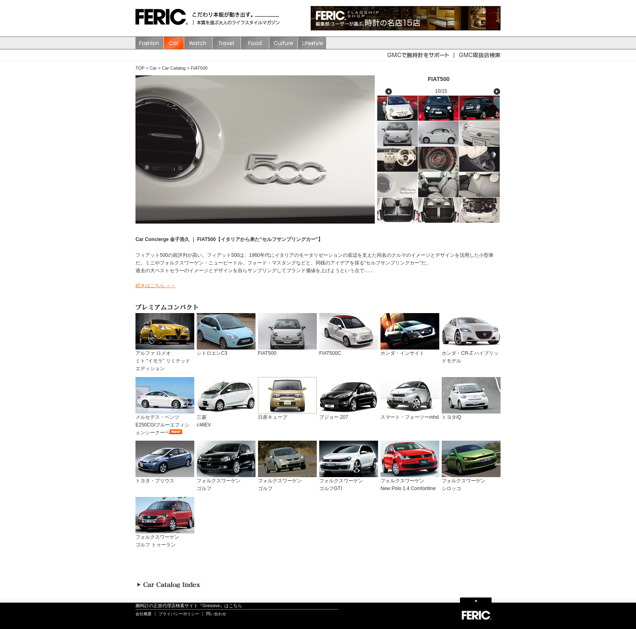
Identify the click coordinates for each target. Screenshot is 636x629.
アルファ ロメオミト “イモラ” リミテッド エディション (164, 358)
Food (255, 43)
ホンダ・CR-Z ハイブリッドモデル (471, 354)
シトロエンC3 (226, 350)
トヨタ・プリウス (164, 478)
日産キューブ (287, 414)
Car (174, 43)
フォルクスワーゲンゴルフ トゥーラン (164, 538)
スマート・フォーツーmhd (409, 414)
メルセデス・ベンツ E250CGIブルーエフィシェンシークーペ (164, 422)
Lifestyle (312, 43)
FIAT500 (199, 68)
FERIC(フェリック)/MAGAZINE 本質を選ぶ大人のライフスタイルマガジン (163, 18)
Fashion (149, 43)
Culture (283, 43)
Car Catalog (174, 68)
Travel (227, 43)
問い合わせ (216, 614)
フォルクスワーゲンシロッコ (471, 482)
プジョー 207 (348, 414)
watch (198, 43)
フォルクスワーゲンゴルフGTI (348, 482)
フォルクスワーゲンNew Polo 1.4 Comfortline (409, 482)
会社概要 (143, 614)
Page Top (476, 600)
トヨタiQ (471, 414)
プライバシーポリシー (179, 614)
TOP (139, 68)
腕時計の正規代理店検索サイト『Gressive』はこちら (188, 605)
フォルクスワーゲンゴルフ (226, 482)
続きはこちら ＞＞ (155, 285)
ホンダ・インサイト (409, 350)
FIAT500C (348, 350)
